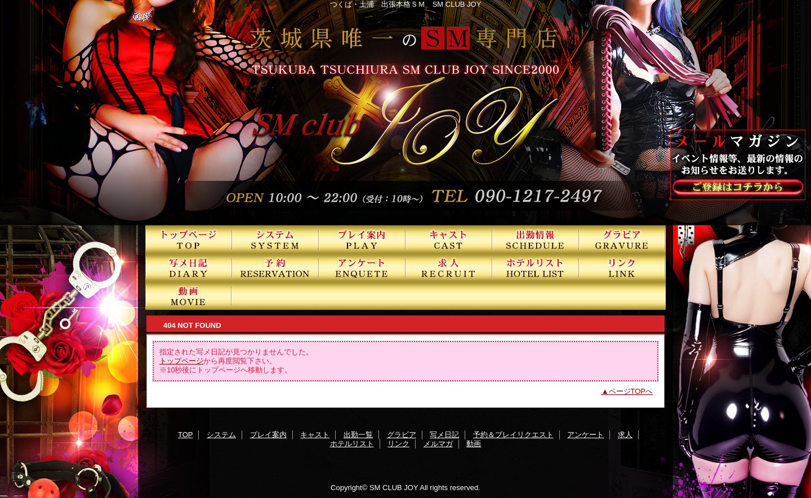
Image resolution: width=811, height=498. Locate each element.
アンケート (362, 268)
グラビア (622, 239)
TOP (188, 239)
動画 (188, 296)
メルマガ (438, 443)
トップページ (181, 361)
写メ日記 (188, 268)
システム (275, 239)
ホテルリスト (535, 268)
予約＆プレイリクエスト (275, 268)
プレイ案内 (362, 239)
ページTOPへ (631, 391)
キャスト (449, 239)
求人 (449, 268)
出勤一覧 (535, 239)
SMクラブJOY (405, 112)
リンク (622, 268)
